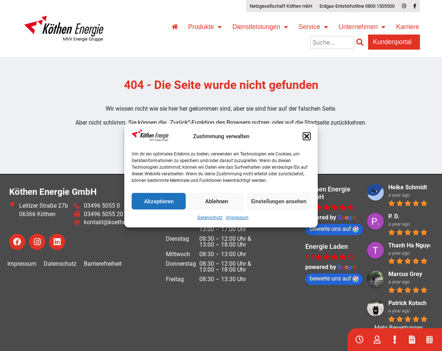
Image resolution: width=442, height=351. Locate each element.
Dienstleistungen (260, 27)
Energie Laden (326, 246)
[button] (306, 136)
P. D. (393, 216)
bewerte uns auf (334, 228)
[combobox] (332, 42)
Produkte (205, 27)
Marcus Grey (405, 274)
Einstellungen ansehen (278, 201)
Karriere (407, 27)
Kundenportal (394, 42)
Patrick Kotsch (407, 303)
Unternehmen (362, 27)
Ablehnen (216, 201)
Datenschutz (209, 217)
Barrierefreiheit (103, 263)
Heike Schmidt (407, 187)
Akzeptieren (159, 201)
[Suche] (361, 42)
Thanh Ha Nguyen (412, 245)
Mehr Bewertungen (398, 327)
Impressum (237, 217)
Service (313, 27)
